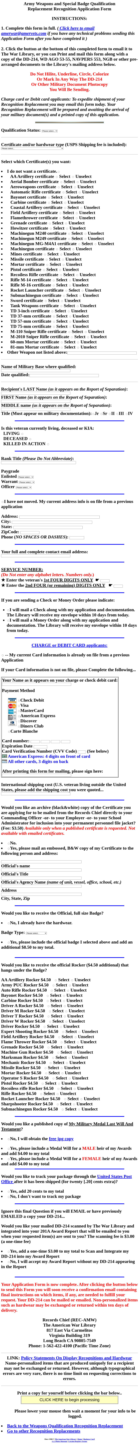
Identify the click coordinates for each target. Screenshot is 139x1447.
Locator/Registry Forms (77, 1441)
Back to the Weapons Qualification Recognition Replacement (65, 1425)
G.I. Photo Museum (59, 1441)
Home (80, 1439)
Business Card (89, 1439)
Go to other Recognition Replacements (43, 1430)
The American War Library (65, 1439)
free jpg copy (61, 1138)
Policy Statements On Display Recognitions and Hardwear (76, 1357)
